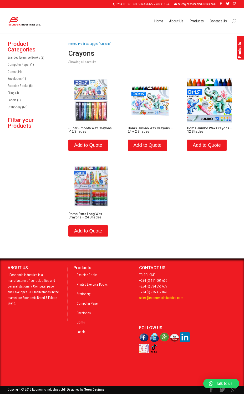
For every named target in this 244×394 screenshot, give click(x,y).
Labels (12, 100)
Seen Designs (94, 389)
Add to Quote (88, 145)
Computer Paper (19, 64)
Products (196, 17)
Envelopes (15, 79)
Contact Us (218, 17)
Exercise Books (18, 86)
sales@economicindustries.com (161, 298)
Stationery (14, 107)
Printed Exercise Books (92, 284)
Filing (11, 93)
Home (158, 17)
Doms (12, 72)
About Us (176, 17)
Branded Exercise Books (24, 57)
